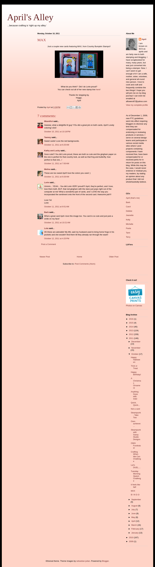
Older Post (113, 257)
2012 (131, 334)
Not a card (135, 409)
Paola (128, 228)
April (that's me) (133, 198)
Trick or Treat (134, 367)
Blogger (105, 561)
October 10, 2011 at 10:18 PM (57, 131)
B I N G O (135, 495)
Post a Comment (48, 244)
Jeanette (130, 215)
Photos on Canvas (134, 305)
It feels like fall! (135, 485)
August (134, 506)
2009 (131, 541)
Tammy (47, 137)
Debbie (129, 211)
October (135, 354)
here (98, 89)
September (136, 499)
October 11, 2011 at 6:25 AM (56, 145)
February (135, 529)
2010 (131, 537)
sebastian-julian (83, 561)
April (144, 39)
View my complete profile (137, 105)
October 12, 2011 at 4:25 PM (56, 238)
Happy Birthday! (136, 373)
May (133, 517)
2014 (131, 327)
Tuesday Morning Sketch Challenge (136, 476)
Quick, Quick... (135, 403)
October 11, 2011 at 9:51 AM (56, 206)
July (133, 509)
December (135, 341)
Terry (128, 237)
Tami (128, 233)
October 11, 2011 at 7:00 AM (56, 163)
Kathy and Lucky (52, 150)
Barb (46, 212)
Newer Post (45, 257)
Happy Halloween (135, 359)
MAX (133, 491)
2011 (131, 338)
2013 (131, 330)
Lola (46, 228)
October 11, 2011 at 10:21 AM (57, 222)
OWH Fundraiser (136, 445)
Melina (47, 169)
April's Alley (30, 17)
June (133, 513)
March (134, 525)
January (135, 533)
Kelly (128, 220)
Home (79, 257)
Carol (128, 206)
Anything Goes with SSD (135, 395)
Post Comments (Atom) (85, 264)
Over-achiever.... (136, 423)
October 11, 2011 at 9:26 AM (56, 177)
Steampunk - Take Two (136, 415)
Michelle (129, 224)
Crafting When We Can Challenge (136, 456)
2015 (131, 323)
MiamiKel (48, 121)
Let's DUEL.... (135, 466)
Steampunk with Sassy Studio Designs (136, 434)
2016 (131, 319)
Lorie (46, 182)
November (135, 348)
